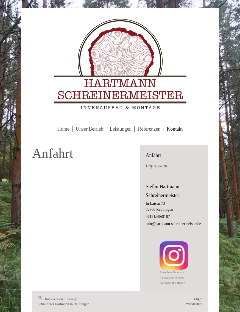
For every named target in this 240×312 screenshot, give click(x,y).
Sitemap (71, 299)
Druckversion (51, 299)
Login (198, 299)
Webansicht (194, 304)
